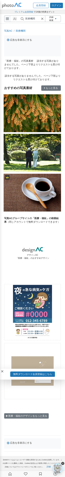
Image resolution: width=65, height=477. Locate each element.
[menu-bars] (7, 18)
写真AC (8, 30)
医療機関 (20, 30)
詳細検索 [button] (53, 18)
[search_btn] (22, 18)
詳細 (49, 466)
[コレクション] (40, 474)
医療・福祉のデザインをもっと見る (26, 415)
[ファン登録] (25, 474)
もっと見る (51, 88)
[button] (41, 5)
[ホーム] (10, 474)
